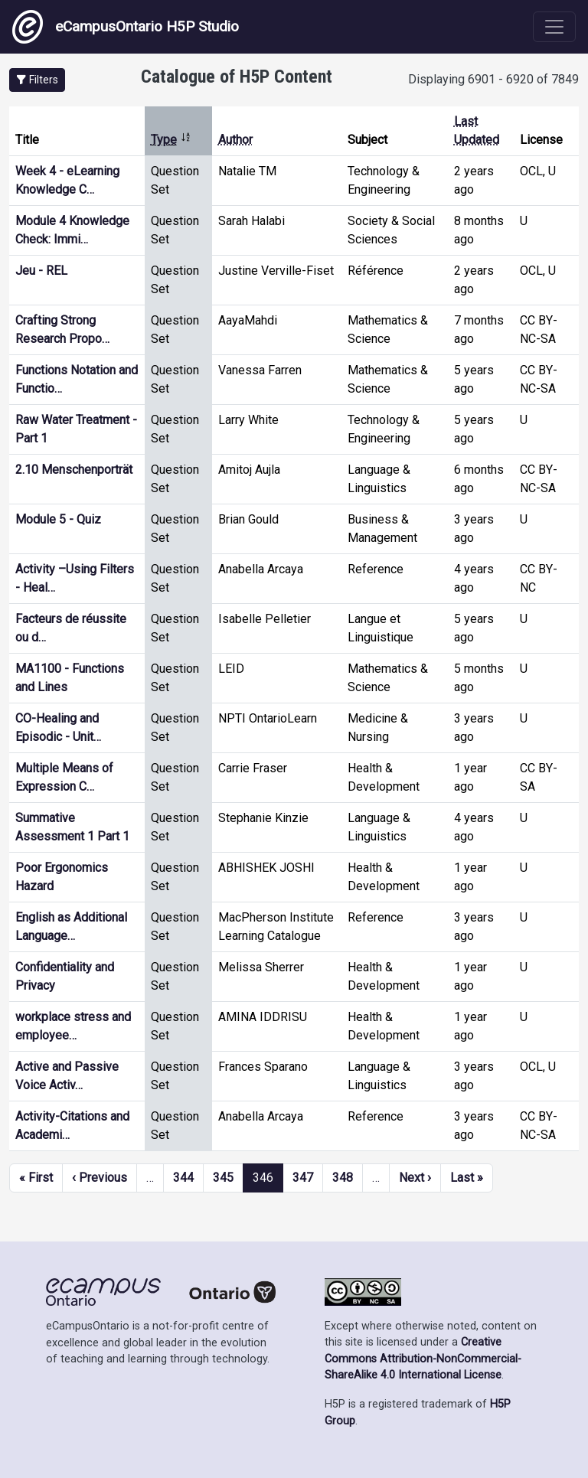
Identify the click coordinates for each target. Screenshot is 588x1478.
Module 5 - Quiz (58, 519)
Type (171, 139)
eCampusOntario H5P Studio (125, 27)
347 (302, 1177)
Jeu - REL (41, 270)
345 (223, 1177)
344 (183, 1177)
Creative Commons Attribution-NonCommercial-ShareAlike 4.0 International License (423, 1359)
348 (342, 1177)
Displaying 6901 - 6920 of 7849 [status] (493, 79)
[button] (37, 80)
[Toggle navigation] (554, 26)
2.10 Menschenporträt (73, 469)
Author (235, 139)
